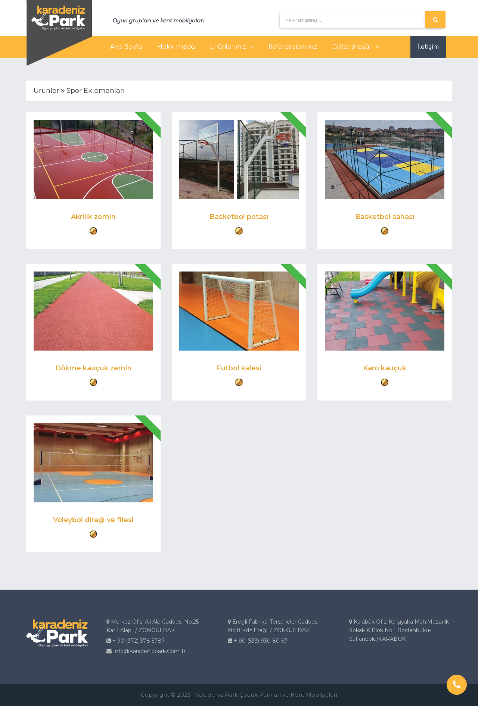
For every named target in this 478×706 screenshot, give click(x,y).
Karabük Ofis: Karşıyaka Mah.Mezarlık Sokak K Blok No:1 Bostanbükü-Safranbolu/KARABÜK (399, 630)
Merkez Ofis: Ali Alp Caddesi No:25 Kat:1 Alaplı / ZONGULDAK (152, 626)
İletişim (428, 47)
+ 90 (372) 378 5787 (135, 640)
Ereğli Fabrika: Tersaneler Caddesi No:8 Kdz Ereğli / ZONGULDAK (273, 626)
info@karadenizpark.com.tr (146, 651)
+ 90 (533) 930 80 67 (258, 640)
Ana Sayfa (126, 47)
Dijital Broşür (355, 47)
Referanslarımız (293, 47)
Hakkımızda (176, 47)
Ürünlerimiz (232, 47)
